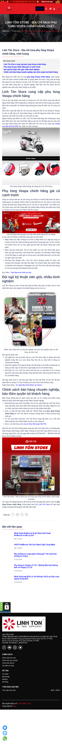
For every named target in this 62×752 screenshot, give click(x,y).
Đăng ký (5, 679)
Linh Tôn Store (44, 504)
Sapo (14, 706)
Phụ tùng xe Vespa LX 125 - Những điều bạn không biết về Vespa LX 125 (36, 566)
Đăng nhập (6, 676)
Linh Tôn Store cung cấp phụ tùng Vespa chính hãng (25, 64)
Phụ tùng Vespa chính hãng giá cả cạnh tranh (22, 67)
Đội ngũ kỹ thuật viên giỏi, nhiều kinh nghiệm (21, 69)
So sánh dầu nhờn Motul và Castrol (29, 385)
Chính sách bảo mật (9, 658)
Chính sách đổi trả (8, 663)
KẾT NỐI (40, 9)
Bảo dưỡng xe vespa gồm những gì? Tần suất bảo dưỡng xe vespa (35, 555)
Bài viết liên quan (12, 526)
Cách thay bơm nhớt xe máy (21, 272)
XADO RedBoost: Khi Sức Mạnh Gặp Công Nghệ (34, 544)
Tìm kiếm (5, 674)
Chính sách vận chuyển (10, 660)
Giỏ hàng (5, 682)
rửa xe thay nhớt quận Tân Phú (35, 424)
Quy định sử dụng (8, 665)
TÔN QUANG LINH (24, 703)
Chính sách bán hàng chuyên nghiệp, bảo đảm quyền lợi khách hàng (31, 72)
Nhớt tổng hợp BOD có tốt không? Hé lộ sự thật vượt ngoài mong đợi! (37, 577)
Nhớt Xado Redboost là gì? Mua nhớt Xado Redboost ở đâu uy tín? (32, 534)
